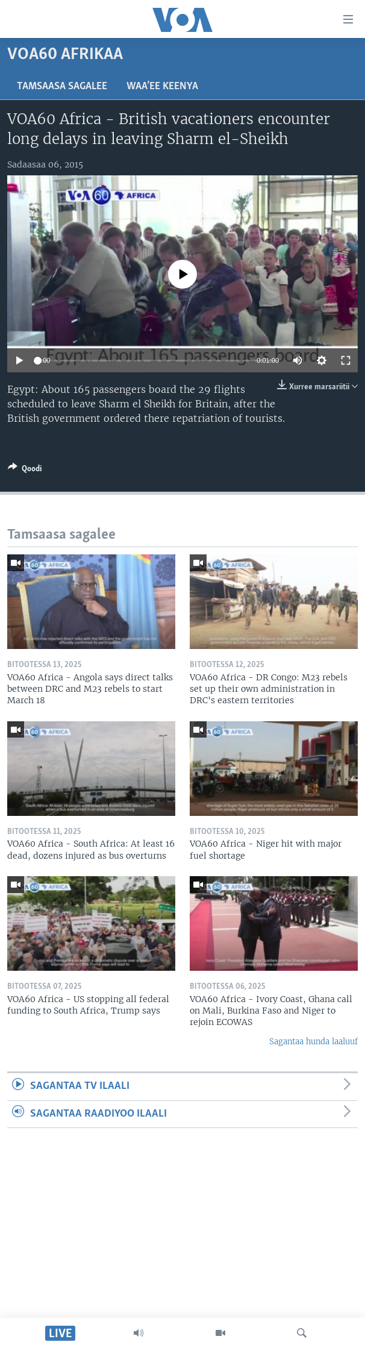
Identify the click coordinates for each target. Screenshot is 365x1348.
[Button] (25, 470)
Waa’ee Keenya (162, 86)
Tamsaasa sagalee (62, 86)
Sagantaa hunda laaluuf (313, 1041)
